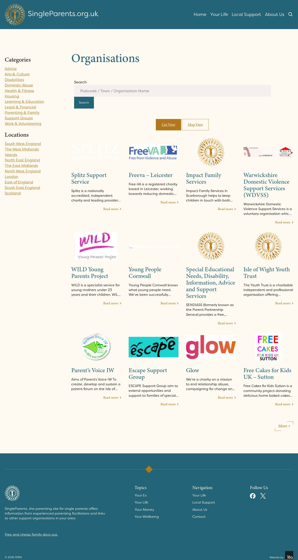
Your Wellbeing (147, 517)
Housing (12, 96)
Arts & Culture (17, 74)
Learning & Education (24, 101)
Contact (199, 517)
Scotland (13, 193)
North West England (23, 171)
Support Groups (19, 118)
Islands (11, 154)
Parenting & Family (22, 112)
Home (200, 14)
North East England (22, 160)
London (11, 176)
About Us (274, 14)
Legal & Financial (20, 107)
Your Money (144, 510)
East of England (19, 182)
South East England (22, 187)
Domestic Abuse (19, 85)
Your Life (219, 14)
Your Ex (141, 496)
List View (168, 125)
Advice (11, 68)
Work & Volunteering (23, 123)
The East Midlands (21, 165)
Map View (195, 125)
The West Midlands (22, 149)
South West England (23, 143)
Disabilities (14, 79)
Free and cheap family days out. (31, 535)
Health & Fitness (19, 90)
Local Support (246, 14)
